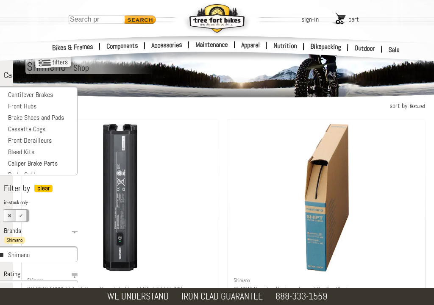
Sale (394, 50)
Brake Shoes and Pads (36, 117)
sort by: (407, 105)
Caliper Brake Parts (33, 163)
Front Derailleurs (30, 140)
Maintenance (211, 44)
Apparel (250, 45)
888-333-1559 (301, 296)
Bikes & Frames (72, 47)
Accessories (166, 45)
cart (353, 19)
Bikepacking (325, 47)
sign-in (310, 19)
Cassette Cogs (26, 129)
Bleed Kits (21, 151)
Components (122, 46)
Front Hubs (22, 106)
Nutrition (285, 45)
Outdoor (364, 48)
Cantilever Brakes (30, 94)
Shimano (19, 254)
